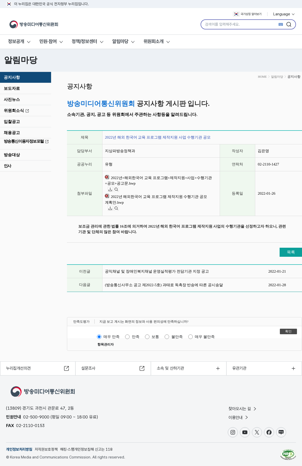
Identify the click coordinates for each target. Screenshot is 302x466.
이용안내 (239, 417)
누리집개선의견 (19, 367)
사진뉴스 (12, 99)
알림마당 (120, 41)
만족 (135, 337)
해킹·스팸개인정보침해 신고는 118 (86, 449)
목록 (291, 252)
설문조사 (89, 367)
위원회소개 (153, 41)
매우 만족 (111, 337)
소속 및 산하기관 (171, 367)
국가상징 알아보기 (247, 14)
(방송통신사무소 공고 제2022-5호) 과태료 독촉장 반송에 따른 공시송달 (164, 285)
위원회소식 (17, 110)
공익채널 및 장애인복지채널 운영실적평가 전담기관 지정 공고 (157, 271)
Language (284, 14)
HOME (262, 76)
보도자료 (12, 88)
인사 (7, 166)
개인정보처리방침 (19, 449)
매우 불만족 (205, 337)
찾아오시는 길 (244, 408)
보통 (155, 337)
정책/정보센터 (84, 41)
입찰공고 (12, 121)
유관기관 (240, 367)
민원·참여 (48, 41)
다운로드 (112, 189)
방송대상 (12, 155)
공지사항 (12, 77)
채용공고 (12, 133)
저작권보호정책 (46, 449)
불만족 (177, 337)
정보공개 (16, 41)
